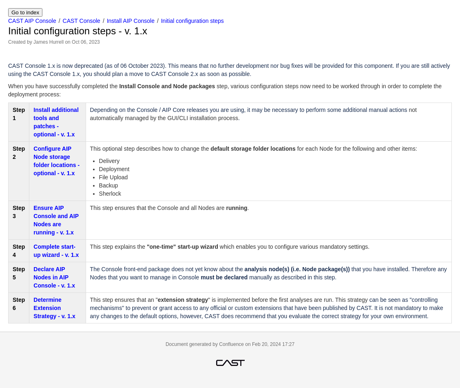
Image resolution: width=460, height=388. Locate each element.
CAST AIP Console (32, 21)
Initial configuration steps (192, 21)
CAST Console (81, 21)
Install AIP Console (131, 21)
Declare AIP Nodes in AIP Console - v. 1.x (54, 277)
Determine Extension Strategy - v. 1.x (54, 308)
